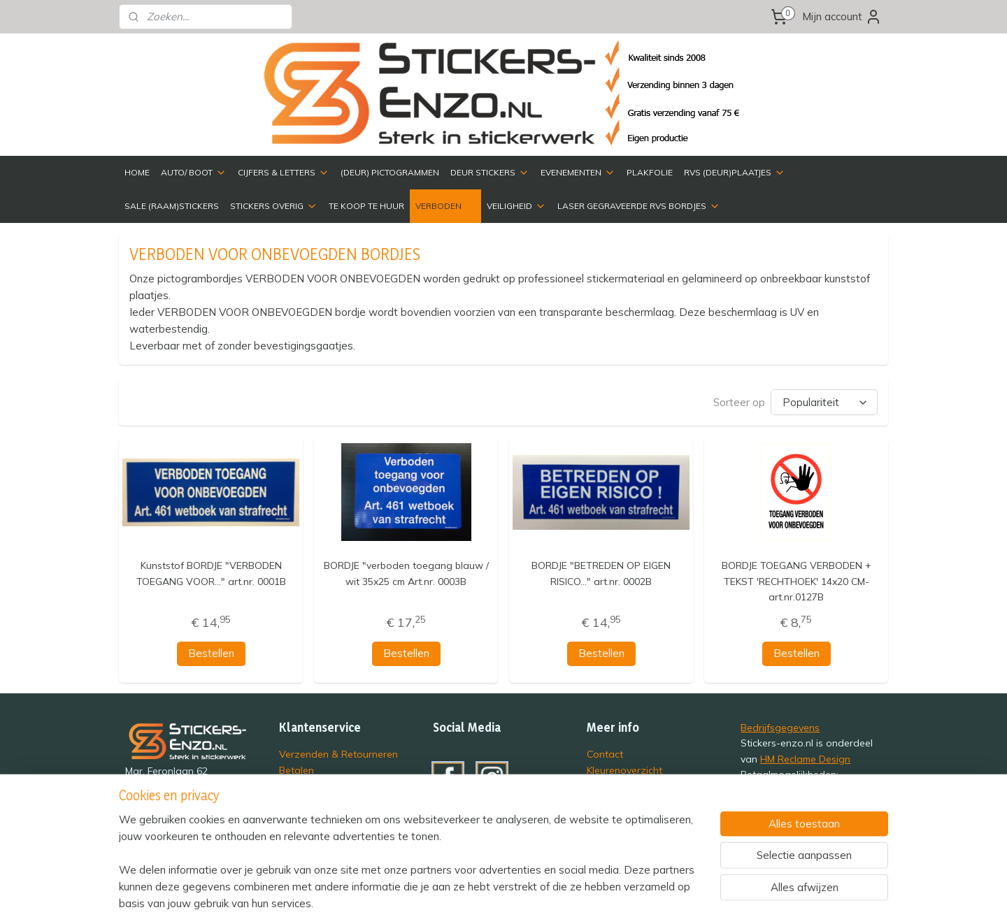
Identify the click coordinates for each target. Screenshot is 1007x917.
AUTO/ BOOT (194, 172)
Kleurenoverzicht (624, 768)
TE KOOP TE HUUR (366, 206)
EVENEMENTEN (578, 172)
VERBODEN (445, 206)
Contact (605, 752)
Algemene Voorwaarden (335, 815)
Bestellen (210, 651)
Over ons (607, 784)
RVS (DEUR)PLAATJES (734, 172)
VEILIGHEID (516, 206)
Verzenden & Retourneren (338, 752)
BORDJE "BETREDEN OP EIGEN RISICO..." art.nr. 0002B (601, 572)
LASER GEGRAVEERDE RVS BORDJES (638, 206)
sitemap (564, 891)
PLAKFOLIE (650, 172)
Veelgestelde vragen (326, 799)
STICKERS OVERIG (273, 206)
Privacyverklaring (318, 784)
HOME (137, 172)
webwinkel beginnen (639, 891)
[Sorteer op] (824, 401)
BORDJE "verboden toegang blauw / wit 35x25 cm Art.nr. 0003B (405, 572)
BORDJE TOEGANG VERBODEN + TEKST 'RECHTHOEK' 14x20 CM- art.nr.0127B (796, 580)
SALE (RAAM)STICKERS (171, 206)
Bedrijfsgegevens (780, 726)
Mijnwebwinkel (751, 891)
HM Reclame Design (805, 757)
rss (591, 891)
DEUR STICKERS (489, 172)
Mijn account (842, 16)
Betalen (296, 768)
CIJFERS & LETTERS (283, 172)
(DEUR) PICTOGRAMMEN (390, 172)
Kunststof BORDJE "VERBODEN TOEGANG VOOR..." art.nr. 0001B (210, 572)
